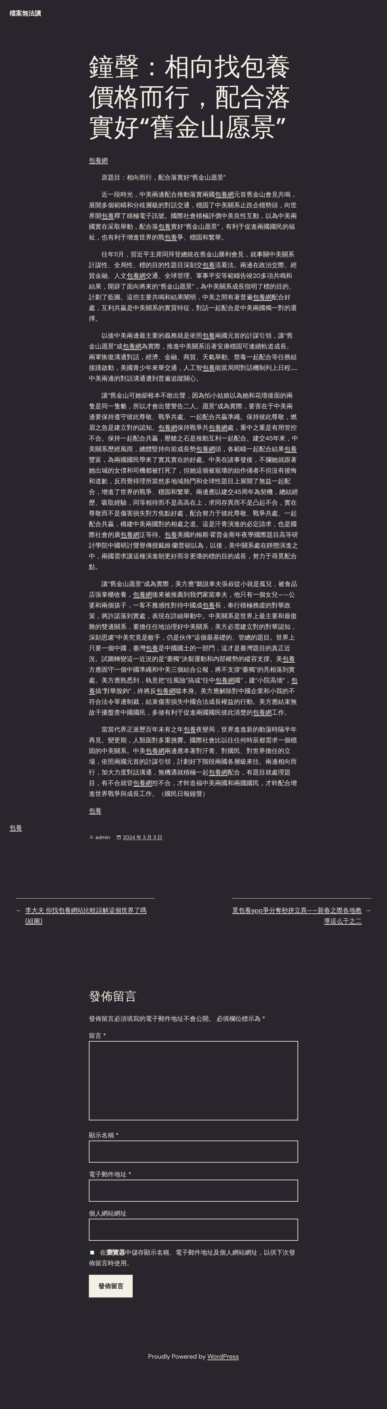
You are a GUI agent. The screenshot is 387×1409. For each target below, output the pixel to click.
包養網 (98, 160)
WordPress (223, 1356)
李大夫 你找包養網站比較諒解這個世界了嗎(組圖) (86, 915)
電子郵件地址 (110, 1174)
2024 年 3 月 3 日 (142, 837)
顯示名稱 (104, 1135)
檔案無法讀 (25, 13)
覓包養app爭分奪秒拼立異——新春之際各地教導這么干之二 (297, 915)
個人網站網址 (108, 1213)
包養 (107, 216)
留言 (97, 1036)
